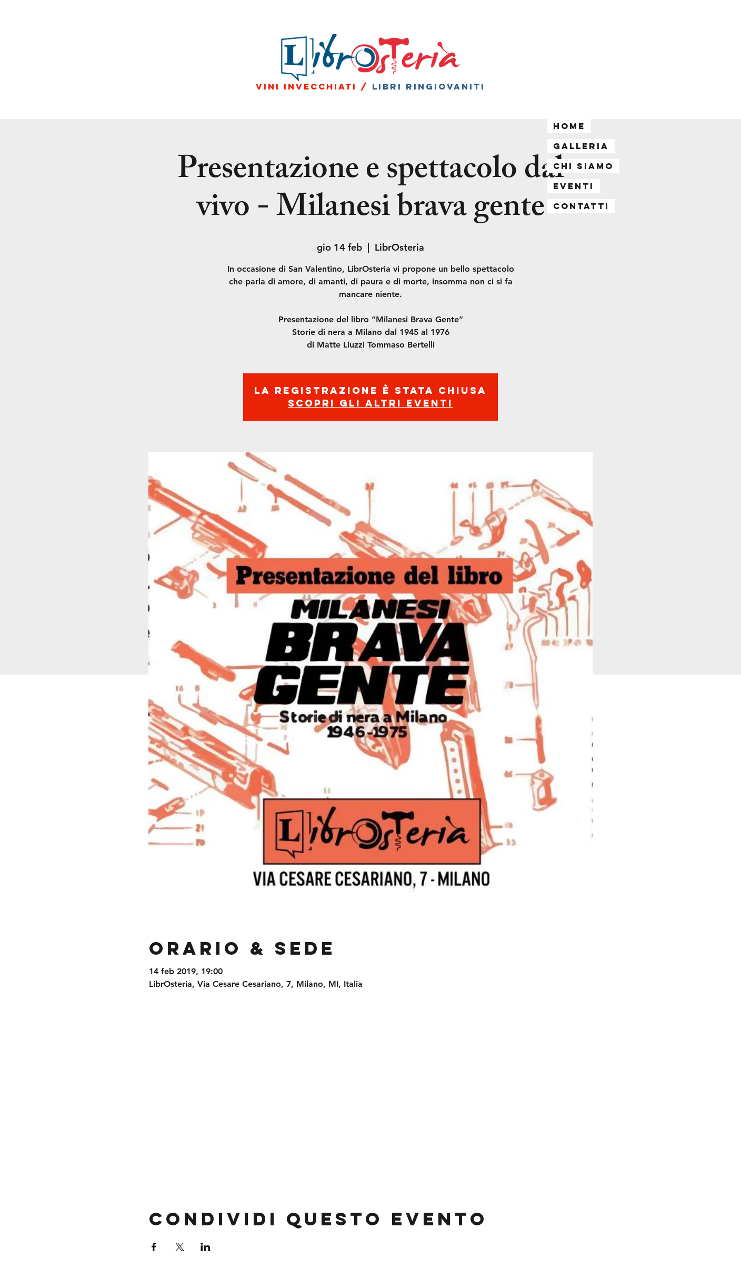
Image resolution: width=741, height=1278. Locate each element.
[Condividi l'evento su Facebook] (154, 1247)
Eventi (573, 186)
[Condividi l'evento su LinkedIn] (206, 1247)
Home (569, 126)
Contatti (581, 206)
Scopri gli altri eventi (370, 403)
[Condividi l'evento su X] (180, 1247)
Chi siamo (583, 166)
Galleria (581, 146)
